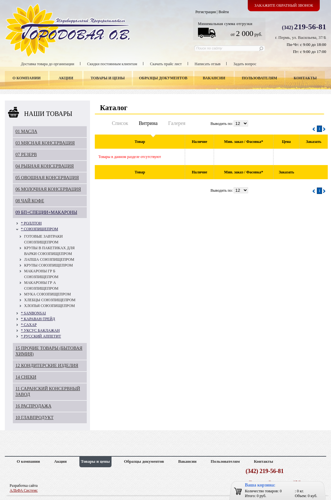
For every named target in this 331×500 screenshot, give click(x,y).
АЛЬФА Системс (24, 490)
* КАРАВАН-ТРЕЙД (38, 319)
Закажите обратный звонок (284, 5)
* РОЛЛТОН (31, 223)
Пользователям (259, 78)
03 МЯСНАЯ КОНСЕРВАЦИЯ (45, 143)
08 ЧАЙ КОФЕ (29, 200)
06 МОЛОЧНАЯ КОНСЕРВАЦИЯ (48, 189)
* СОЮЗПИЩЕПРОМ (39, 229)
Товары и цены (108, 78)
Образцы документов (163, 78)
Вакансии (214, 78)
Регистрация (205, 12)
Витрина (148, 123)
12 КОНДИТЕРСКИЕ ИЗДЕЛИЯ (46, 365)
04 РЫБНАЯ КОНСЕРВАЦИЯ (44, 166)
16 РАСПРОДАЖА (33, 406)
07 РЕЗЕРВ (26, 154)
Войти (224, 12)
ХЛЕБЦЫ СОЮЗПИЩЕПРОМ (50, 300)
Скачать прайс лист (166, 64)
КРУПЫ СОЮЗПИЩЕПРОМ (48, 265)
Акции (65, 78)
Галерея (176, 123)
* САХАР (29, 324)
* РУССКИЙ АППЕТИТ (41, 336)
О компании (26, 78)
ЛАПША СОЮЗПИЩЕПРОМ (49, 259)
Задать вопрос (244, 64)
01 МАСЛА (26, 131)
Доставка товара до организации (47, 64)
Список (120, 123)
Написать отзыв (208, 64)
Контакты (305, 78)
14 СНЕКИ (25, 377)
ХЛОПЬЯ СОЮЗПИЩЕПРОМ (49, 305)
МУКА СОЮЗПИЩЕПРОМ (47, 294)
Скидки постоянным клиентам (112, 64)
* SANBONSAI (33, 313)
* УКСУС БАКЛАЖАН (40, 330)
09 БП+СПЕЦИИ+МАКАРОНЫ (46, 212)
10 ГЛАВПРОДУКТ (34, 417)
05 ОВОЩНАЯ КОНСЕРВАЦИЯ (47, 177)
